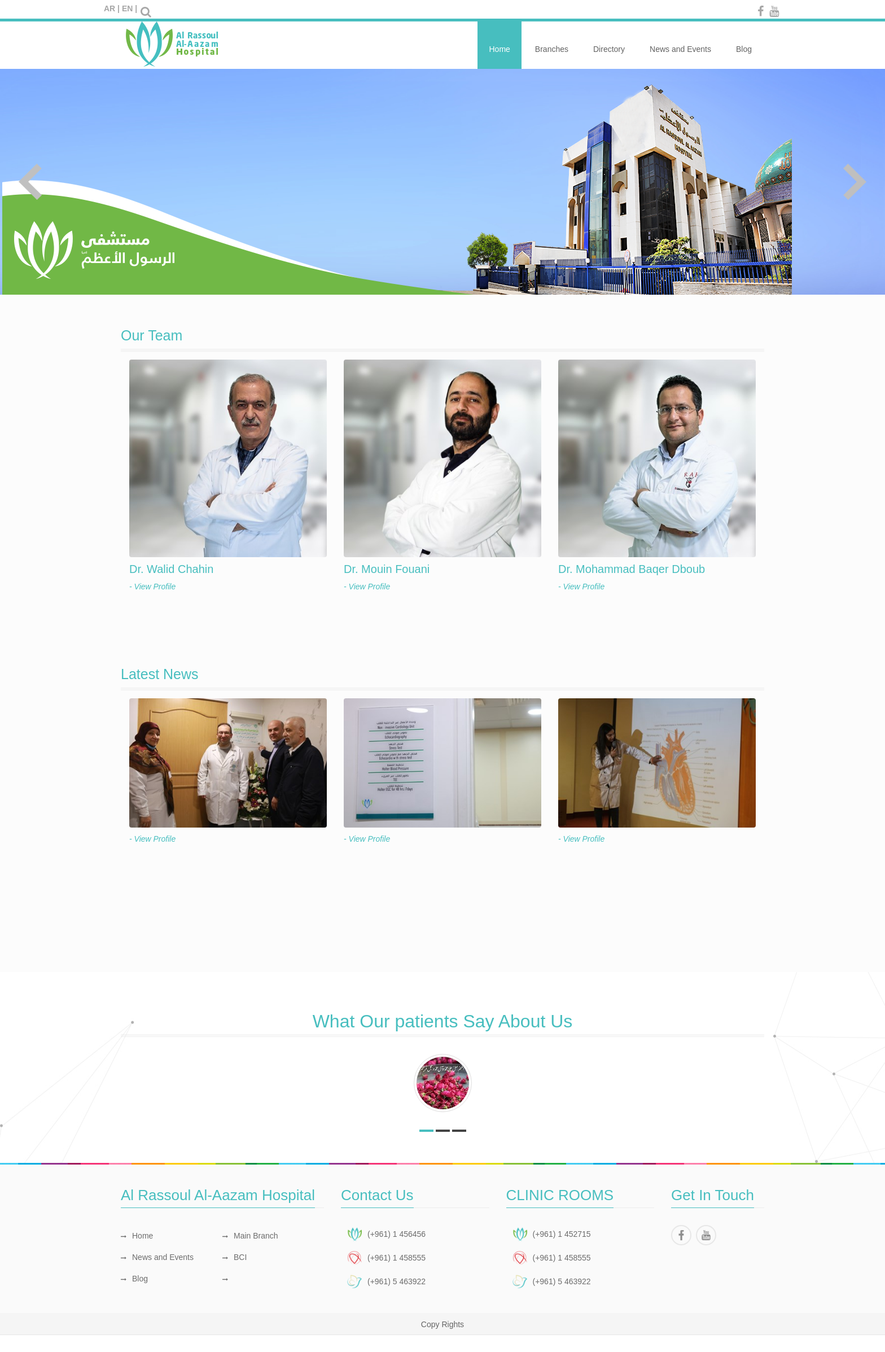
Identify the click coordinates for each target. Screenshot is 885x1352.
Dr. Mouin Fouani (387, 569)
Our (151, 335)
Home (499, 43)
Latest (160, 674)
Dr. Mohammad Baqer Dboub (631, 569)
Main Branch (250, 1235)
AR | (112, 8)
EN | (129, 8)
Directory (609, 43)
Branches (551, 43)
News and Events (680, 43)
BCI (234, 1257)
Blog (744, 43)
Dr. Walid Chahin (171, 569)
